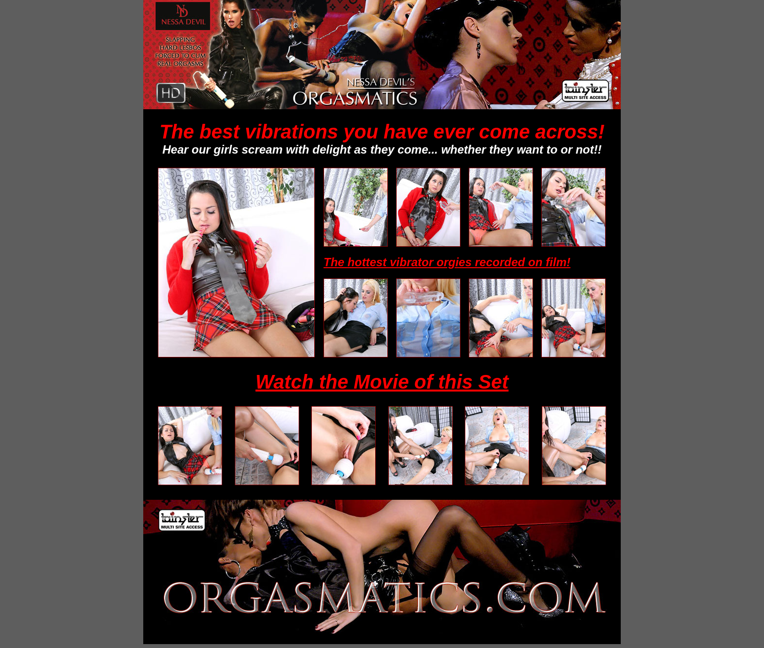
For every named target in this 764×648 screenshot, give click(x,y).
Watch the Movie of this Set (381, 382)
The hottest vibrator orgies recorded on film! (447, 262)
